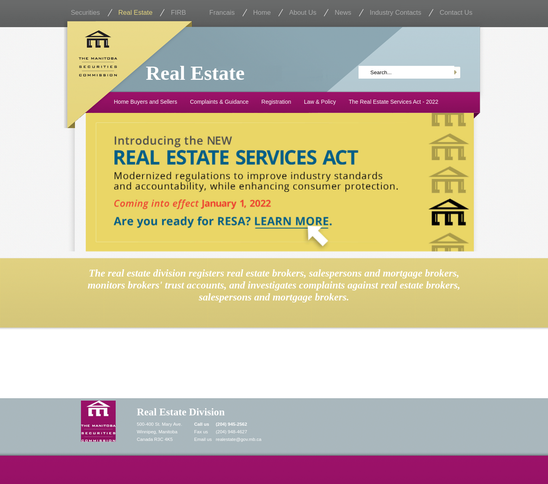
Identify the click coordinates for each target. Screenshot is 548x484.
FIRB (178, 12)
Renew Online (396, 365)
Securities (85, 12)
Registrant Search (272, 365)
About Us (302, 12)
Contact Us (456, 12)
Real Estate (135, 12)
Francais (222, 12)
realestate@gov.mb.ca (239, 439)
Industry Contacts (395, 12)
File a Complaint (133, 365)
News (343, 12)
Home (262, 12)
